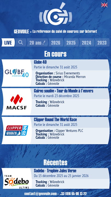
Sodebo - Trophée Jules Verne (55, 170)
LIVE (8, 42)
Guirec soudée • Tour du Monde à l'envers (63, 90)
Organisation (44, 73)
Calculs (40, 83)
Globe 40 (40, 61)
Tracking (41, 79)
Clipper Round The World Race (55, 119)
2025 (71, 42)
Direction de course (48, 76)
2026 (56, 42)
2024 (87, 42)
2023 (102, 42)
